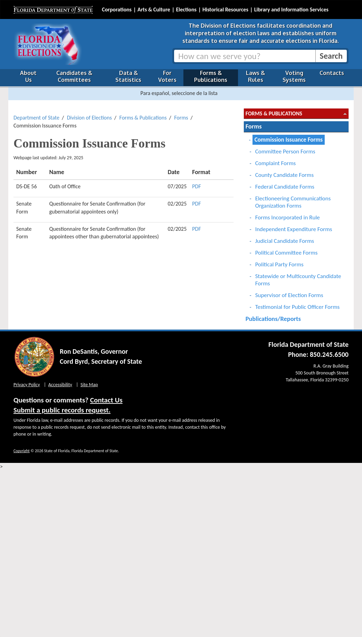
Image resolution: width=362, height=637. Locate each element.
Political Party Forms (279, 264)
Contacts (332, 72)
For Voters (167, 76)
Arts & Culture (153, 9)
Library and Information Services (291, 9)
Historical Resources (225, 9)
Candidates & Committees (74, 76)
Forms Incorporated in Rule (287, 217)
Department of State (36, 117)
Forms (181, 117)
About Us (28, 76)
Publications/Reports (273, 319)
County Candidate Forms (284, 175)
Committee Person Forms (285, 151)
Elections (186, 9)
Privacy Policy (26, 385)
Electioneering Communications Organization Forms (293, 202)
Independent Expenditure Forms (293, 229)
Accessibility (60, 385)
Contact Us (106, 400)
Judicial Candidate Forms (284, 241)
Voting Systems (294, 76)
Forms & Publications (210, 76)
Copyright (21, 450)
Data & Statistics (128, 76)
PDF (196, 186)
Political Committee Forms (286, 252)
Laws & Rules (255, 76)
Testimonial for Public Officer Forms (297, 307)
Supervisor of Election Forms (289, 295)
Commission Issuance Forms (289, 139)
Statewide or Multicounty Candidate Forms (298, 280)
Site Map (89, 385)
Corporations (117, 9)
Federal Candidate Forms (284, 186)
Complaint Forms (275, 163)
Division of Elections (89, 117)
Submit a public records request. (62, 410)
